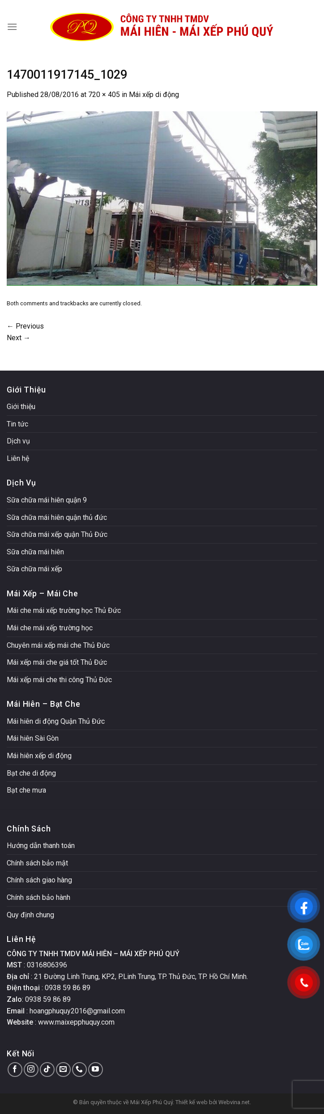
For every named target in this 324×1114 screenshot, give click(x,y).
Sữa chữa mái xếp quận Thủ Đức (57, 534)
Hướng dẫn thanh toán (41, 845)
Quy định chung (30, 915)
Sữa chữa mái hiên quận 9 (47, 500)
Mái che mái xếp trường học (50, 628)
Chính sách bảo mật (37, 863)
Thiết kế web (191, 1102)
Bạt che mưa (26, 790)
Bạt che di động (31, 773)
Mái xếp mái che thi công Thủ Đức (59, 679)
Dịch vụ (18, 441)
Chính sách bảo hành (38, 897)
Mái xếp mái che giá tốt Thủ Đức (57, 662)
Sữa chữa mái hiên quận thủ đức (57, 517)
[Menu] (12, 27)
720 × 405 (104, 94)
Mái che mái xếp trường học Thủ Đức (64, 610)
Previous (25, 326)
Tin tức (17, 424)
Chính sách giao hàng (39, 880)
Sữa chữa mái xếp (34, 569)
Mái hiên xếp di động (39, 755)
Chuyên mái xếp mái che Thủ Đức (58, 645)
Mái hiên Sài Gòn (33, 738)
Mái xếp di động (154, 94)
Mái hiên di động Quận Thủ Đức (56, 721)
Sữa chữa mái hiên (35, 552)
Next (18, 337)
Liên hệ (18, 458)
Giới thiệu (21, 406)
